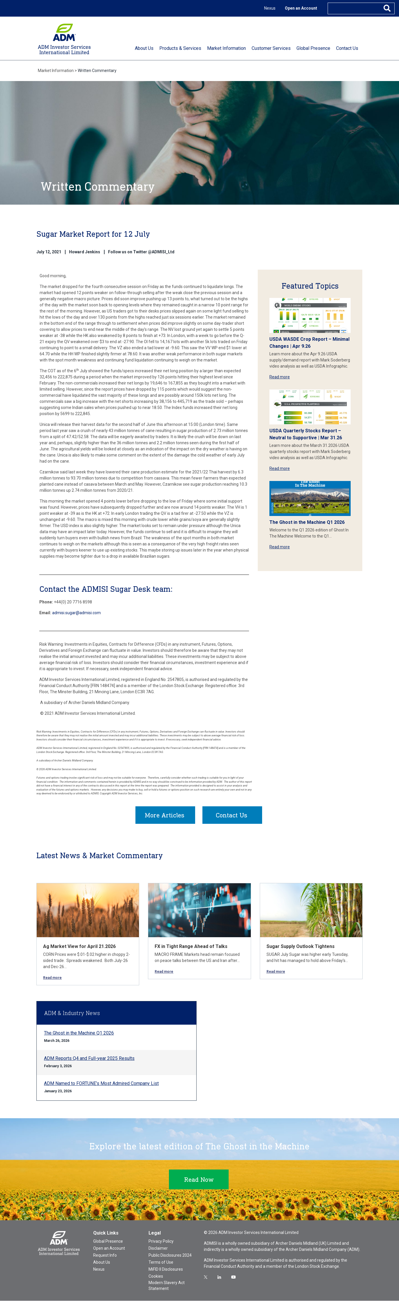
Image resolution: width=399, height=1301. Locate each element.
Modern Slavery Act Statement (167, 1286)
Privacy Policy (161, 1241)
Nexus (270, 8)
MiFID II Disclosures (166, 1269)
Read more (279, 377)
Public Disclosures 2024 (170, 1255)
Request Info (105, 1255)
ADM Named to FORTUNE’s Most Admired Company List (101, 1083)
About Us (101, 1262)
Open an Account (301, 8)
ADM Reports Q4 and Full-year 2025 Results (89, 1058)
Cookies (156, 1276)
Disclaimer (158, 1248)
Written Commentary (97, 70)
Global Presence (108, 1241)
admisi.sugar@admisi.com (76, 612)
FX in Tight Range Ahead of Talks (191, 946)
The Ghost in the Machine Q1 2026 (307, 522)
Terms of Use (161, 1262)
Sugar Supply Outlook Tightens (300, 946)
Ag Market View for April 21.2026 (79, 946)
